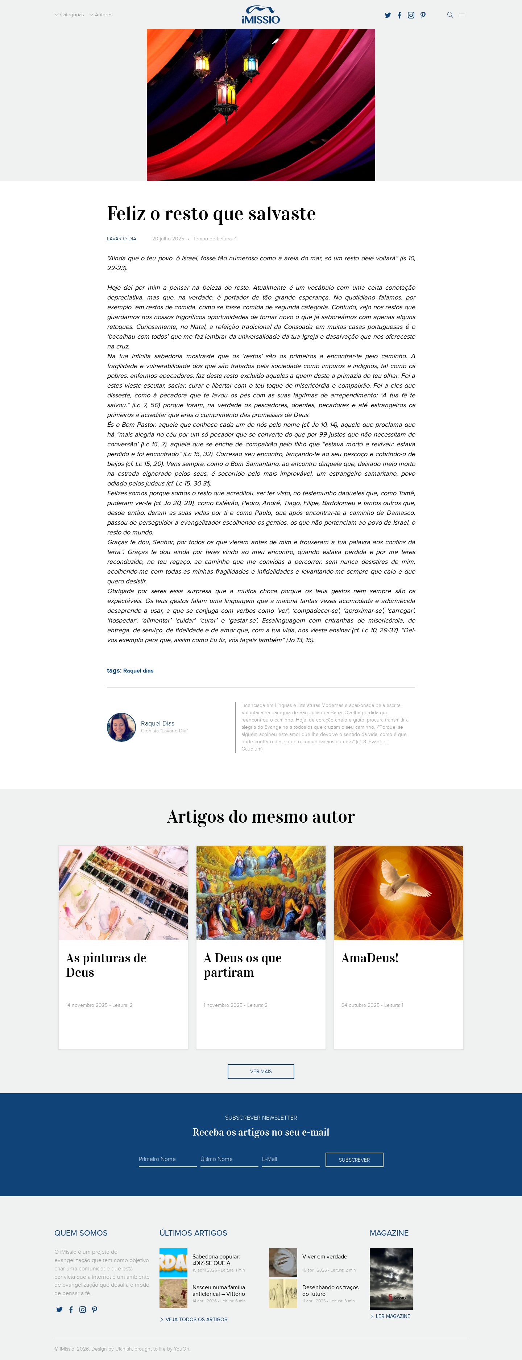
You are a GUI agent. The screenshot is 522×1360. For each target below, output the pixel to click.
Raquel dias (138, 670)
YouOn (181, 1349)
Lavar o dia (121, 239)
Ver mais (261, 1072)
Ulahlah (123, 1349)
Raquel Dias (157, 723)
